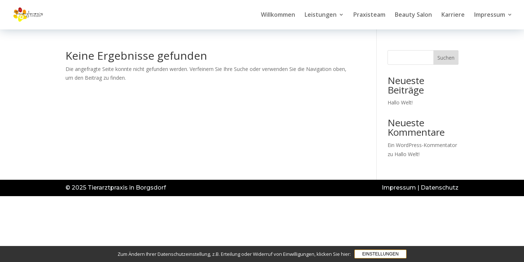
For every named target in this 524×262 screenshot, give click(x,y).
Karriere (453, 15)
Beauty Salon (413, 15)
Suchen (445, 57)
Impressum (489, 15)
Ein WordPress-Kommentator (422, 145)
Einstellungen (380, 254)
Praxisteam (369, 15)
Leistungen (321, 15)
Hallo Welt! (400, 102)
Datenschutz (439, 187)
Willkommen (278, 15)
